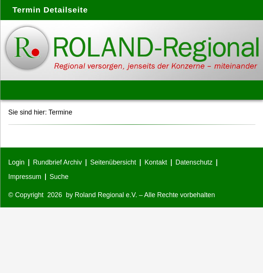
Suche (59, 176)
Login (16, 162)
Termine (60, 112)
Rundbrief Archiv (57, 162)
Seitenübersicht (113, 162)
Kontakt (155, 162)
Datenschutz (194, 162)
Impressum (24, 176)
